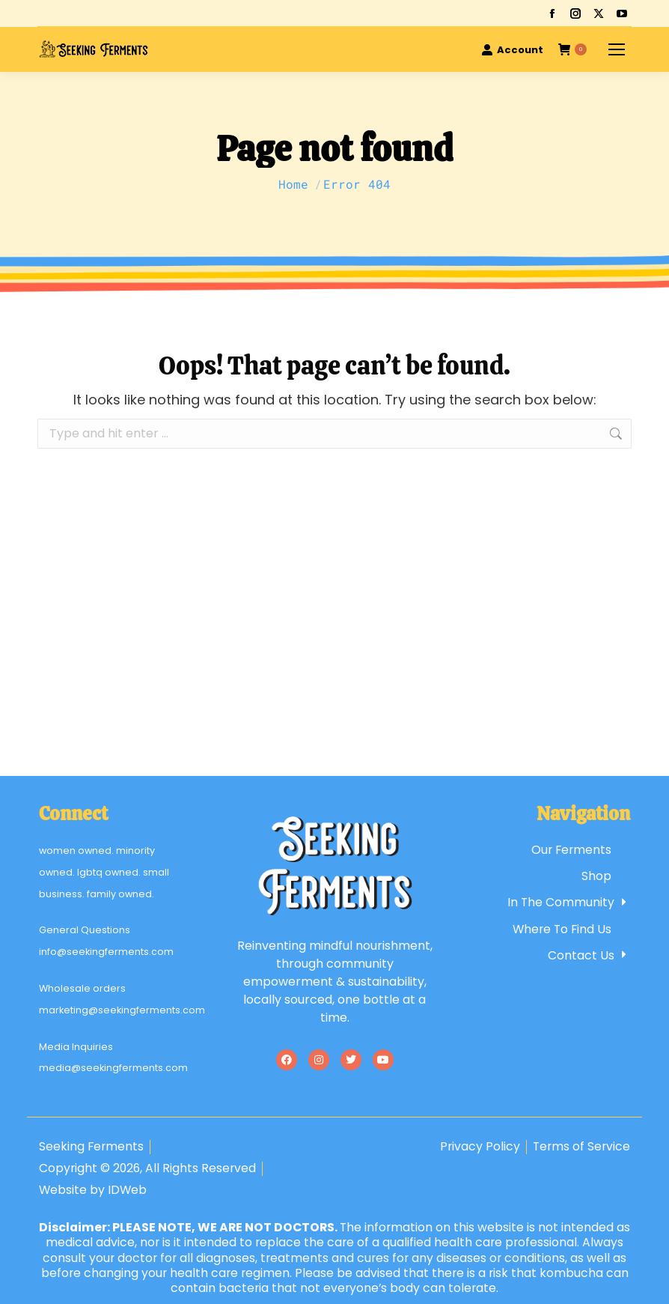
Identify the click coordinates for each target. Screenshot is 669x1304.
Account (512, 49)
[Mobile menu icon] (617, 49)
